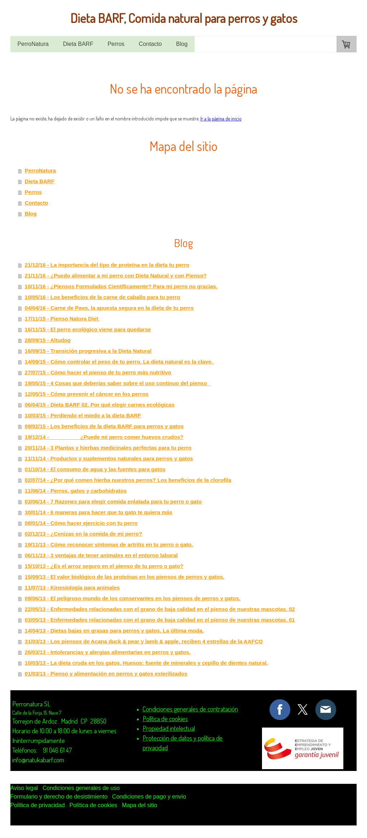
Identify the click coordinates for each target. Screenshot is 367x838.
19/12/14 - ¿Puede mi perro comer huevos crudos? (104, 437)
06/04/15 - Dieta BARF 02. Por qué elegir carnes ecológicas (100, 405)
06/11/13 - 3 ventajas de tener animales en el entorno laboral (101, 555)
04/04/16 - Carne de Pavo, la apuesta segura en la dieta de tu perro (109, 308)
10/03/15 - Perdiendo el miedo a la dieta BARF (83, 415)
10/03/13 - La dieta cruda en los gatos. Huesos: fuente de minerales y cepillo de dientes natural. (146, 663)
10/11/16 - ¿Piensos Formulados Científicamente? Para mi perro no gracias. (121, 286)
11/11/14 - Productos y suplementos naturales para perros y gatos (109, 458)
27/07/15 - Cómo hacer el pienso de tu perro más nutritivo (98, 372)
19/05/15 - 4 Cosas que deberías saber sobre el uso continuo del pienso (117, 383)
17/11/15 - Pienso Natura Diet (62, 319)
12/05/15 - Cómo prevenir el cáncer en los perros (86, 394)
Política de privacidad (37, 805)
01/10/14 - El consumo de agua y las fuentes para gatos (95, 469)
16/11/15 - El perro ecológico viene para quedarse (88, 329)
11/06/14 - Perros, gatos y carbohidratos (76, 491)
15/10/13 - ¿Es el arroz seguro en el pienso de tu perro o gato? (104, 566)
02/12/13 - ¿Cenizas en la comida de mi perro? (83, 534)
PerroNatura (33, 44)
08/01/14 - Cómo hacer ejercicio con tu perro (81, 523)
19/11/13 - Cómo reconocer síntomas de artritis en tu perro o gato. (109, 544)
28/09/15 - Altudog (48, 340)
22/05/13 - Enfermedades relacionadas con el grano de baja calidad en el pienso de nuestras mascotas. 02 (160, 609)
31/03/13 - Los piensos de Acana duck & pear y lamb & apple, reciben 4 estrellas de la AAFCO (144, 641)
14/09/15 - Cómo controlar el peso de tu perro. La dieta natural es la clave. (119, 362)
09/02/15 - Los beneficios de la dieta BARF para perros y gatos (104, 426)
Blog (181, 44)
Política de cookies (93, 805)
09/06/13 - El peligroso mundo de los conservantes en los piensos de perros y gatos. (132, 598)
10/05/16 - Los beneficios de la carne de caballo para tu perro (102, 297)
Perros (116, 44)
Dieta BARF (78, 44)
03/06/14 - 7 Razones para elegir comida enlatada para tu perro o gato (113, 501)
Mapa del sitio (139, 805)
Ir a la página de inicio (221, 118)
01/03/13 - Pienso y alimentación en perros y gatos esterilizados (106, 674)
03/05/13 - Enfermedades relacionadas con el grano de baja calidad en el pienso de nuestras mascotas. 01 (160, 620)
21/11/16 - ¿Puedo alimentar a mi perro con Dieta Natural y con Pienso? (116, 276)
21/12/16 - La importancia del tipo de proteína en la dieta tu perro (107, 265)
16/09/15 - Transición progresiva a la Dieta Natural (88, 351)
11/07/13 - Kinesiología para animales (72, 587)
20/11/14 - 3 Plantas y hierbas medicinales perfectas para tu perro (108, 448)
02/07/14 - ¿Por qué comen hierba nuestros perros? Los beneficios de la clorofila (128, 480)
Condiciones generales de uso (81, 788)
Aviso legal (24, 788)
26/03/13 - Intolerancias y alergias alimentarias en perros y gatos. (108, 652)
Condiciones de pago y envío (149, 797)
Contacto (150, 44)
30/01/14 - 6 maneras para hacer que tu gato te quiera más (98, 512)
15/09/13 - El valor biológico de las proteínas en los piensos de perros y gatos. (124, 577)
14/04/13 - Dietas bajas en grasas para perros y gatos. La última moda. (114, 631)
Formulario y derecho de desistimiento (59, 797)
